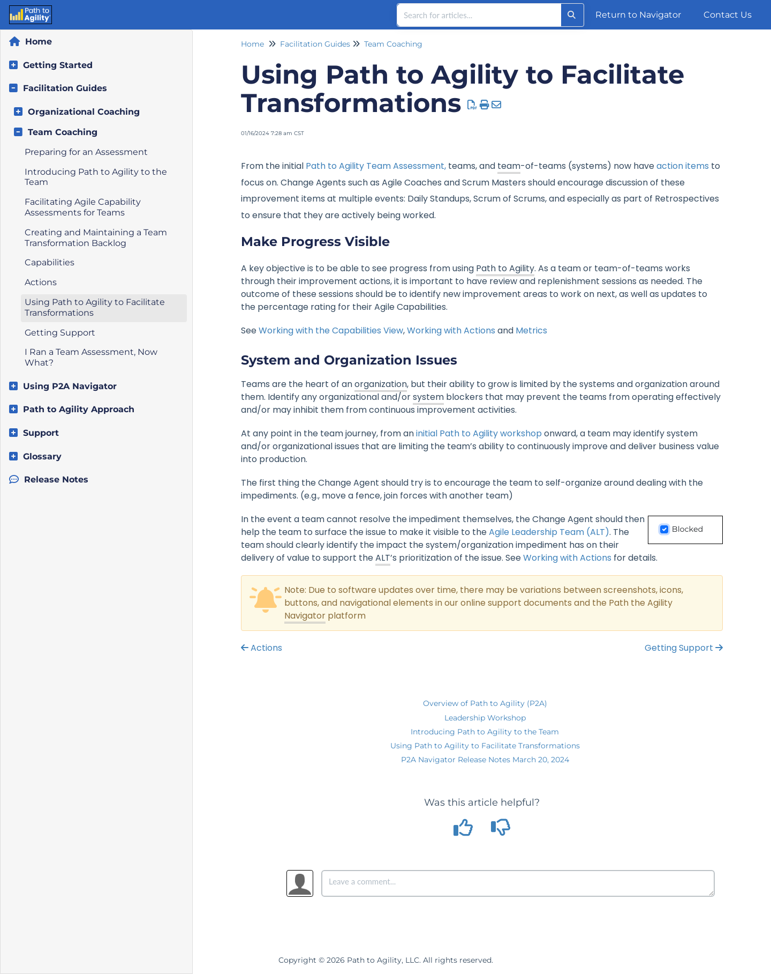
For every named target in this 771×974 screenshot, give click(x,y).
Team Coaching (62, 132)
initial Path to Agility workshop (479, 433)
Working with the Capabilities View (331, 330)
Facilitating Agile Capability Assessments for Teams (83, 207)
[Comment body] (518, 883)
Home (38, 41)
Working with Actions (451, 330)
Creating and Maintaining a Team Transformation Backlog (96, 237)
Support (41, 433)
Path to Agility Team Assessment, (376, 166)
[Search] (572, 15)
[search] (479, 15)
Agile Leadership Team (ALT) (549, 532)
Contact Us (728, 15)
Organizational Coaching (84, 112)
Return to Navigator (638, 15)
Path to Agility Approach (78, 409)
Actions (41, 282)
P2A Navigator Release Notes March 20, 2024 (485, 759)
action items (682, 166)
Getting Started (58, 65)
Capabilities (49, 262)
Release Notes (56, 479)
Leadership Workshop (485, 718)
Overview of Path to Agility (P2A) (485, 703)
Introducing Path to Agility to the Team (485, 732)
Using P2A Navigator (70, 386)
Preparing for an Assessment (86, 152)
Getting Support (60, 333)
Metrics (531, 330)
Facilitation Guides (65, 88)
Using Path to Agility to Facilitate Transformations (485, 745)
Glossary (42, 456)
